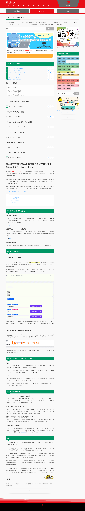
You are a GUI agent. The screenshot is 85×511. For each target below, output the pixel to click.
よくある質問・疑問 (12, 202)
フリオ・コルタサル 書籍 (14, 70)
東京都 (59, 66)
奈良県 (77, 74)
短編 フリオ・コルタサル (14, 77)
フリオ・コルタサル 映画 (14, 74)
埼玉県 (68, 66)
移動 (77, 93)
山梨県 (68, 69)
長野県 (63, 63)
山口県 (77, 80)
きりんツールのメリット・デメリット (16, 200)
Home (68, 11)
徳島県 (68, 83)
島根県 (63, 80)
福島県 (59, 61)
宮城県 (77, 58)
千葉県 (72, 66)
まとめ (9, 203)
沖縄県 (68, 88)
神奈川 (63, 66)
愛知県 (59, 72)
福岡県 (59, 85)
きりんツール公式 (30, 56)
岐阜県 (63, 72)
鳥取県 (59, 80)
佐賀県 (63, 85)
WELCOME (68, 3)
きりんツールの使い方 (12, 198)
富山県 (68, 63)
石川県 (72, 63)
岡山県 (68, 80)
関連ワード (50, 28)
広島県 (72, 80)
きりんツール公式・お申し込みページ (17, 191)
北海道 (59, 58)
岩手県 (68, 58)
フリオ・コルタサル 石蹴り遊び (15, 68)
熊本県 (72, 85)
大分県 (77, 85)
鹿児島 (63, 88)
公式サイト (23, 432)
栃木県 (59, 69)
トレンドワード (42, 11)
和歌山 (59, 77)
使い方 (11, 225)
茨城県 (77, 66)
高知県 (72, 83)
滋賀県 (72, 74)
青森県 (63, 58)
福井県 (77, 63)
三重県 (72, 72)
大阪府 (59, 74)
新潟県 (59, 63)
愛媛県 (63, 83)
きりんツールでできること (13, 197)
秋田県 (72, 58)
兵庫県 (63, 74)
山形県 (63, 61)
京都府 (68, 74)
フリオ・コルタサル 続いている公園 (17, 72)
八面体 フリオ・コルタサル (14, 79)
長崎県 (68, 85)
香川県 (59, 83)
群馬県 (63, 69)
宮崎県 (59, 88)
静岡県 (68, 72)
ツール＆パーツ (17, 11)
